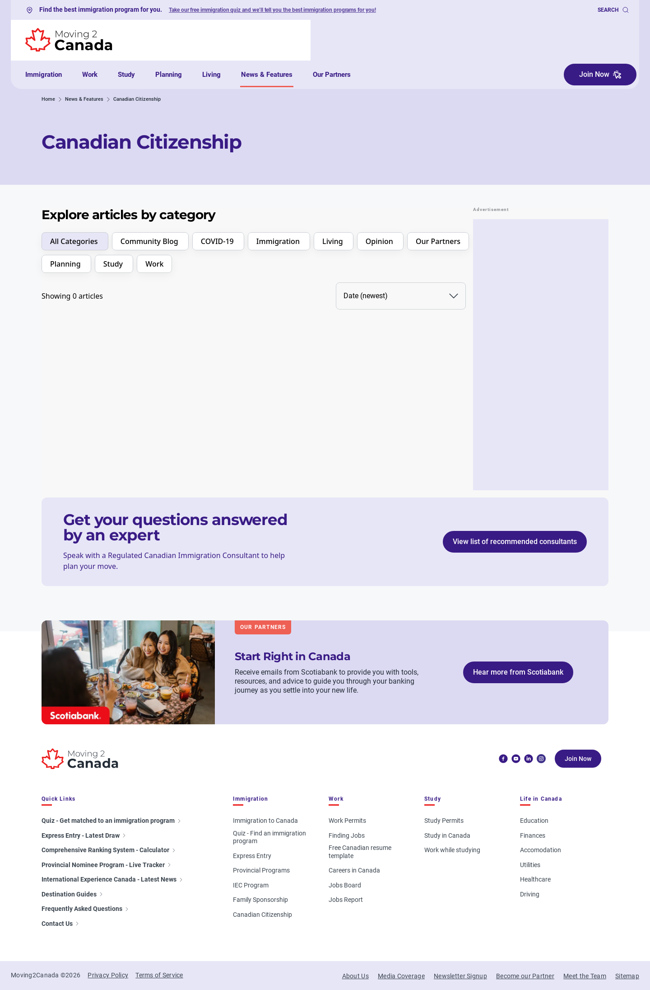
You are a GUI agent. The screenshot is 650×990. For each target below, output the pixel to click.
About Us (355, 976)
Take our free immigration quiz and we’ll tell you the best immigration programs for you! (272, 10)
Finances (532, 835)
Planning (168, 74)
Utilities (530, 864)
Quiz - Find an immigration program (269, 837)
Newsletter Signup (460, 976)
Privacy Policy (108, 975)
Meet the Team (584, 976)
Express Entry (252, 855)
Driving (529, 894)
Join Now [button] (600, 74)
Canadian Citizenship (262, 914)
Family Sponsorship (260, 899)
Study (126, 74)
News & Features (266, 74)
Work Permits (347, 820)
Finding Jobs (347, 835)
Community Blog (150, 241)
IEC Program (251, 885)
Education (534, 820)
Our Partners (332, 74)
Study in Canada (447, 835)
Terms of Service (159, 975)
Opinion (380, 241)
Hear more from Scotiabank (518, 672)
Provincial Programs (261, 870)
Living (211, 74)
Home (48, 99)
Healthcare (535, 879)
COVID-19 (218, 241)
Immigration (43, 74)
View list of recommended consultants (515, 541)
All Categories (75, 241)
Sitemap (627, 976)
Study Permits (444, 820)
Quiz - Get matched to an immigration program (112, 820)
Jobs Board (345, 885)
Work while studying (452, 850)
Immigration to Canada (265, 820)
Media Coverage (401, 976)
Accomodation (540, 850)
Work (90, 74)
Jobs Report (346, 899)
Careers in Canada (354, 870)
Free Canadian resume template (360, 851)
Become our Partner (525, 976)
